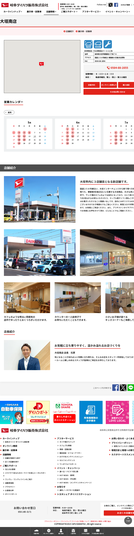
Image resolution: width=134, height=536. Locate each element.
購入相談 (61, 533)
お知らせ (61, 486)
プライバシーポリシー (52, 521)
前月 (10, 112)
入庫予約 (73, 533)
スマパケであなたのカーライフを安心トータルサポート (24, 474)
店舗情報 (50, 11)
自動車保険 (9, 483)
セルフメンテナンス (67, 460)
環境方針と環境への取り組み (101, 521)
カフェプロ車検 (65, 445)
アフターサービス (90, 11)
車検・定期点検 (65, 449)
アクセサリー (10, 486)
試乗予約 (91, 85)
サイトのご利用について (80, 521)
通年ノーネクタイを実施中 (70, 490)
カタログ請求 (125, 5)
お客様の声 (9, 490)
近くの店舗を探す (12, 461)
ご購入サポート (68, 11)
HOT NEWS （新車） (68, 475)
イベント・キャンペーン (116, 11)
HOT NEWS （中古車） (68, 479)
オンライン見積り (48, 533)
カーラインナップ (12, 11)
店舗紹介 (70, 31)
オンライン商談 (10, 445)
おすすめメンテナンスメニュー (71, 456)
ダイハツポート (11, 494)
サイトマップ (66, 521)
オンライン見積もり (109, 85)
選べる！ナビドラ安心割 (69, 471)
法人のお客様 (10, 469)
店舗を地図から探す (12, 458)
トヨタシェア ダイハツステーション (74, 494)
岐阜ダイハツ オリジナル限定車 (17, 442)
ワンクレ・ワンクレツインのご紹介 (18, 479)
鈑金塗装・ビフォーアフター (71, 453)
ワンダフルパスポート (68, 464)
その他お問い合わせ (98, 533)
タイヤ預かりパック (67, 442)
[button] (42, 64)
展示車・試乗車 (34, 11)
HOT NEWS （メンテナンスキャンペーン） (76, 482)
